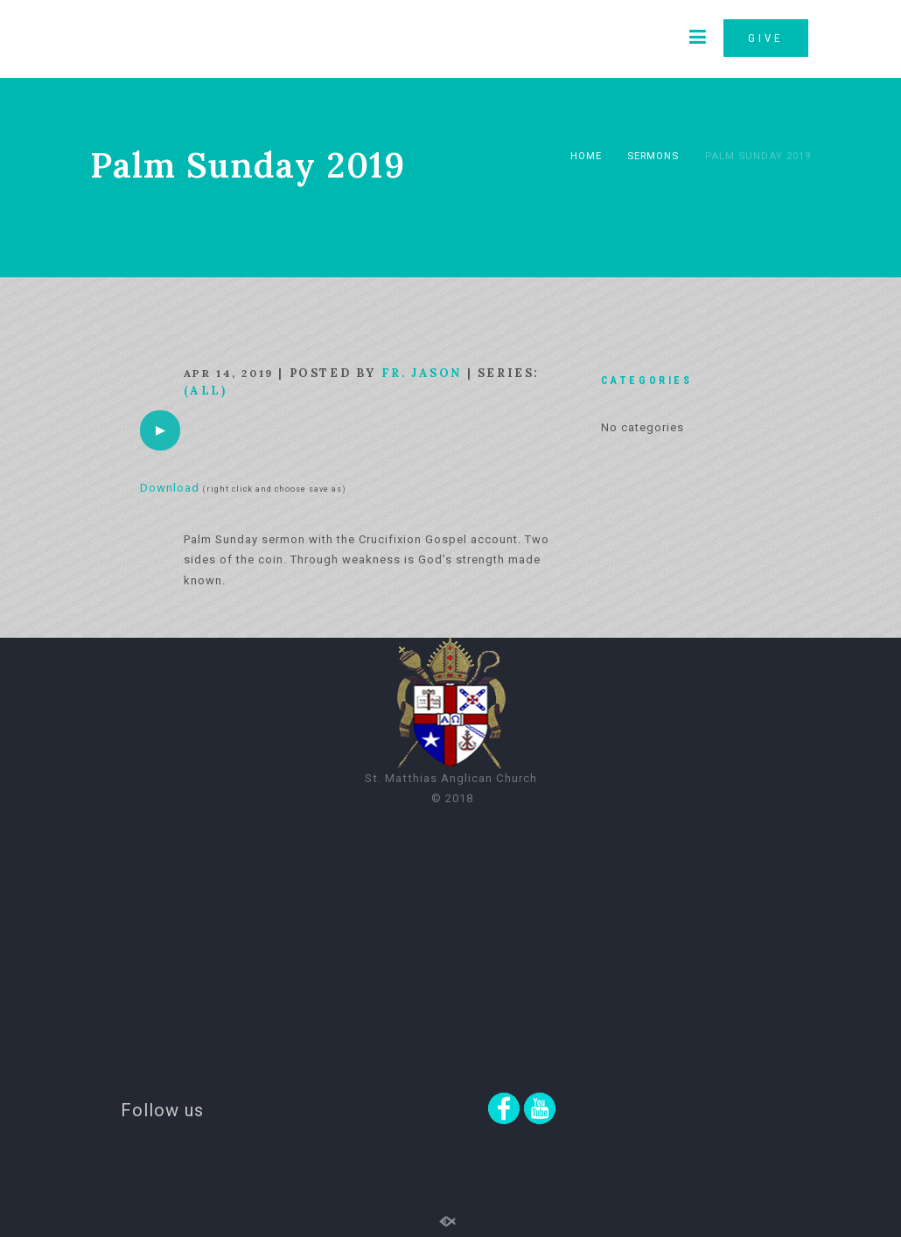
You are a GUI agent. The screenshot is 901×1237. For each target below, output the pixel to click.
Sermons (653, 156)
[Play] (160, 430)
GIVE (766, 38)
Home (586, 156)
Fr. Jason (421, 373)
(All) (205, 390)
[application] (160, 430)
